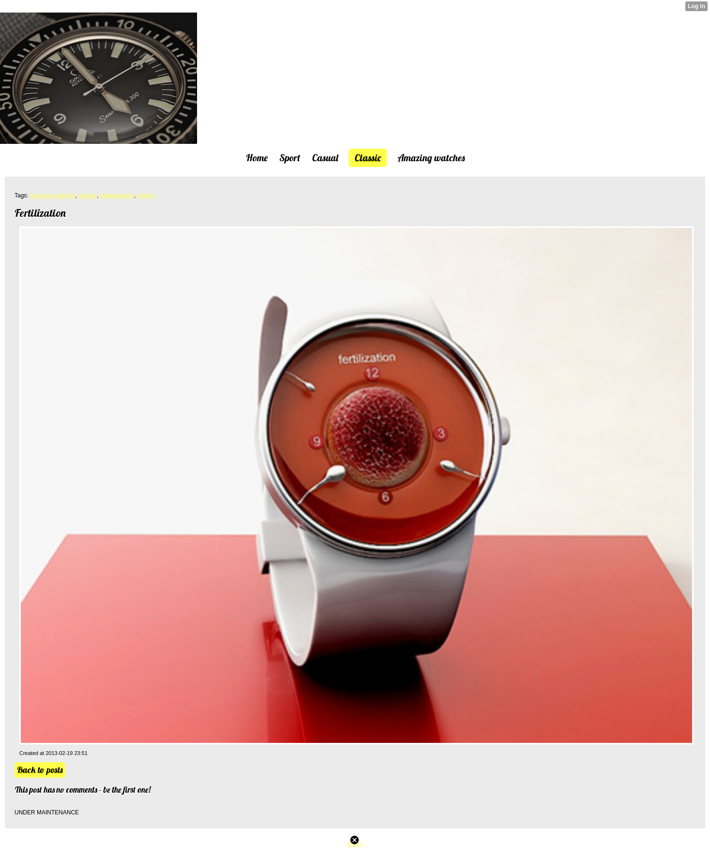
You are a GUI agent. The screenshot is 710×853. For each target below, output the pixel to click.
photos (146, 195)
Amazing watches (52, 195)
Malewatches (117, 195)
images (87, 195)
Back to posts (40, 769)
